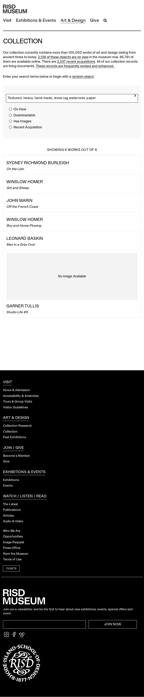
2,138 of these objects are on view (63, 57)
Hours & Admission (16, 390)
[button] (7, 20)
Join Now (112, 624)
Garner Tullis (22, 306)
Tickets (11, 569)
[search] (135, 96)
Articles (8, 515)
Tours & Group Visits (17, 401)
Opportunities (13, 536)
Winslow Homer (24, 182)
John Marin (19, 201)
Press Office (11, 548)
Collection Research (17, 426)
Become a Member (16, 456)
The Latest (10, 504)
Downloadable (24, 115)
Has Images (22, 121)
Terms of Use (12, 559)
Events (8, 485)
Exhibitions (11, 480)
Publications (12, 510)
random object (83, 76)
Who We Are (11, 531)
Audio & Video (13, 521)
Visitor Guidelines (15, 407)
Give (6, 461)
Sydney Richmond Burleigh (37, 163)
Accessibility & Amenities (21, 396)
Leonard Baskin (24, 239)
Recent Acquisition (28, 127)
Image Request (13, 542)
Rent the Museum (15, 553)
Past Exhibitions (14, 437)
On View (20, 109)
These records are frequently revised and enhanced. (75, 66)
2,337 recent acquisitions (76, 61)
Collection (10, 431)
